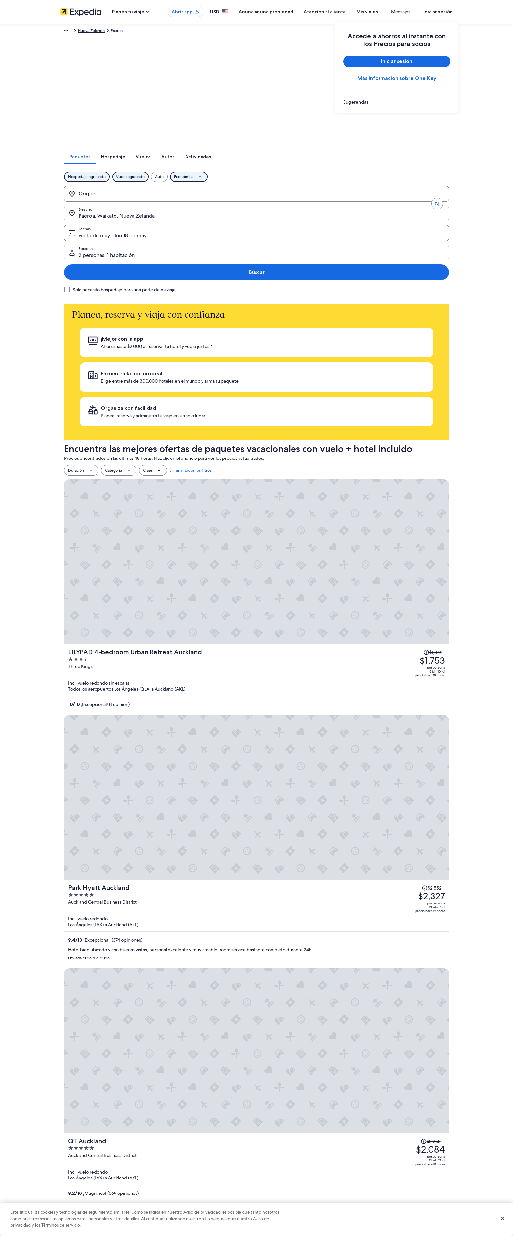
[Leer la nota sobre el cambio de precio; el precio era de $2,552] (407, 418)
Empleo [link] (67, 1127)
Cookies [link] (270, 1127)
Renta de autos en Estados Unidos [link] (191, 1169)
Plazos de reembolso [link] (382, 1148)
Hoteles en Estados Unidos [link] (185, 1127)
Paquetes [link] (97, 31)
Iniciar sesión (438, 12)
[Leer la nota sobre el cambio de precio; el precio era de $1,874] (409, 353)
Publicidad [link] (70, 1169)
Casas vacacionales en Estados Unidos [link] (195, 1137)
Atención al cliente (344, 12)
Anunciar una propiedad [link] (82, 1137)
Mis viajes (386, 12)
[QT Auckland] (320, 521)
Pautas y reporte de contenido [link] (290, 1190)
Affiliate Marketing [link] (76, 1179)
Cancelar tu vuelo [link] (379, 1137)
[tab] (196, 165)
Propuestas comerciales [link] (81, 1148)
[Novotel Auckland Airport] (320, 668)
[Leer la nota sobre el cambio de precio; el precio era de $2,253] (405, 501)
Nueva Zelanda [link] (200, 31)
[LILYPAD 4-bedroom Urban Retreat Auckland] (320, 373)
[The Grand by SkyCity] (320, 595)
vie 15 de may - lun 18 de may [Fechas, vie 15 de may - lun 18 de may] (279, 204)
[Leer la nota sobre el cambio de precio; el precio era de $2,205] (405, 566)
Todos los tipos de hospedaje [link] (188, 1179)
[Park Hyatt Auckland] (320, 447)
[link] (396, 102)
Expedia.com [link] (71, 31)
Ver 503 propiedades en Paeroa (256, 872)
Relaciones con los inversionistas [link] (88, 1158)
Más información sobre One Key (396, 78)
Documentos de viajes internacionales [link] (398, 1169)
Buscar (428, 202)
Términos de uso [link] (277, 1137)
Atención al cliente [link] (381, 1116)
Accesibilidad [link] (275, 1169)
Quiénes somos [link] (74, 1116)
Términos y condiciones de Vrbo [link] (291, 1158)
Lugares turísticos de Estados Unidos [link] (193, 1116)
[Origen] (109, 202)
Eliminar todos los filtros (190, 333)
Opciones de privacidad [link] (284, 1179)
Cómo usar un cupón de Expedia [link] (393, 1158)
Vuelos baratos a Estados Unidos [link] (190, 1158)
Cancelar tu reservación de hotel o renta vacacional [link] (409, 1127)
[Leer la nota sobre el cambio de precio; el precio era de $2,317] (409, 649)
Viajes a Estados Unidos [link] (182, 1148)
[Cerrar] (502, 1218)
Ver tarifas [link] (176, 841)
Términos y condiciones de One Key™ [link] (296, 1148)
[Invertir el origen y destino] (149, 202)
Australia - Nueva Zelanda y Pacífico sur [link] (146, 31)
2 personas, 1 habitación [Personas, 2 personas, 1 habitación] (371, 204)
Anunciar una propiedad (285, 12)
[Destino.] (189, 202)
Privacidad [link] (272, 1116)
